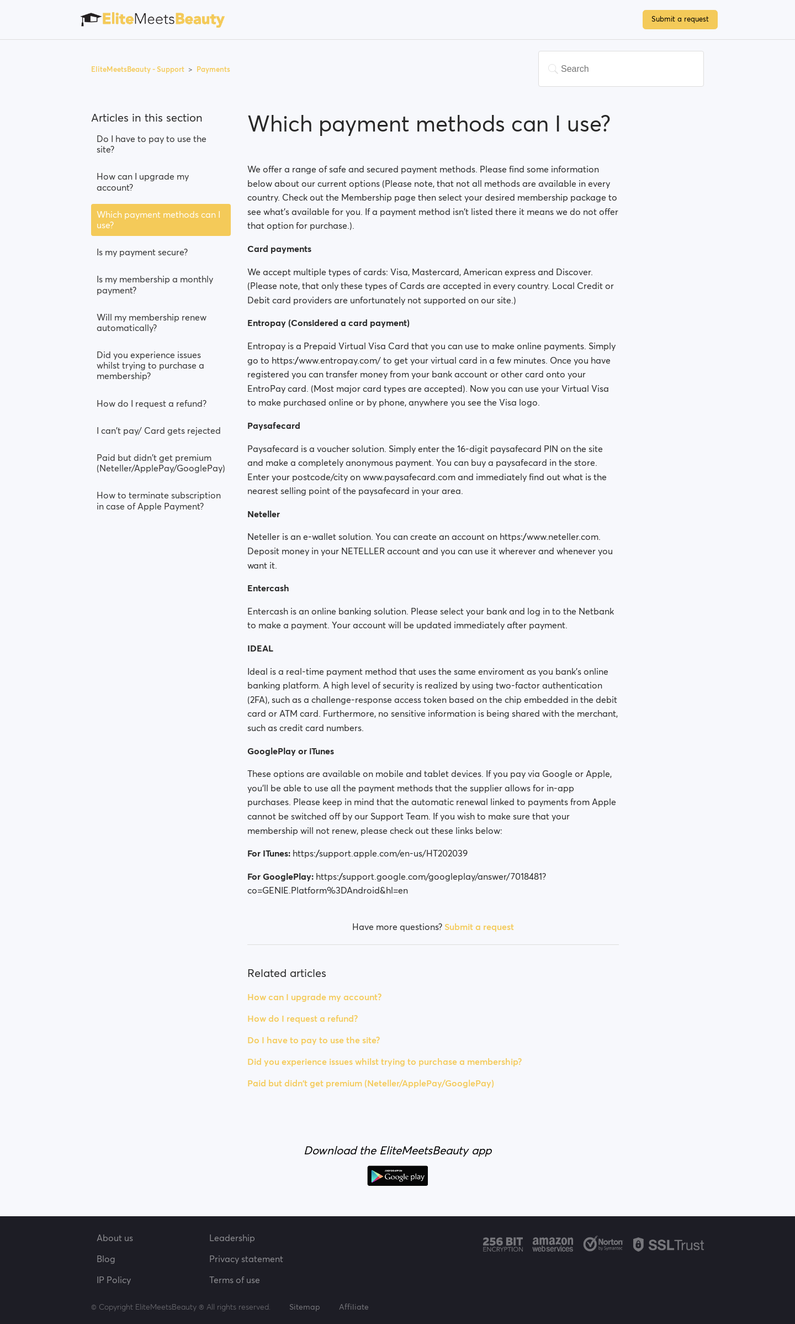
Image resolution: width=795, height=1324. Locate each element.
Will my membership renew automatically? (151, 322)
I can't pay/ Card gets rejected (159, 430)
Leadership (232, 1237)
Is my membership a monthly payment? (155, 284)
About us (115, 1237)
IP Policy (114, 1279)
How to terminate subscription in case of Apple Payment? (159, 500)
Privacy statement (246, 1258)
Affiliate (354, 1307)
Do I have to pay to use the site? (151, 144)
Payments (213, 69)
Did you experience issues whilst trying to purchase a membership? (150, 365)
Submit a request (680, 19)
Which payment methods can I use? (158, 219)
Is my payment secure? (142, 252)
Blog (106, 1258)
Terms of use (234, 1279)
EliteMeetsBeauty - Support (138, 69)
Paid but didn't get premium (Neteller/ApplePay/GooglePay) (161, 463)
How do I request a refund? (151, 403)
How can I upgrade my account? (143, 181)
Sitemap (304, 1307)
